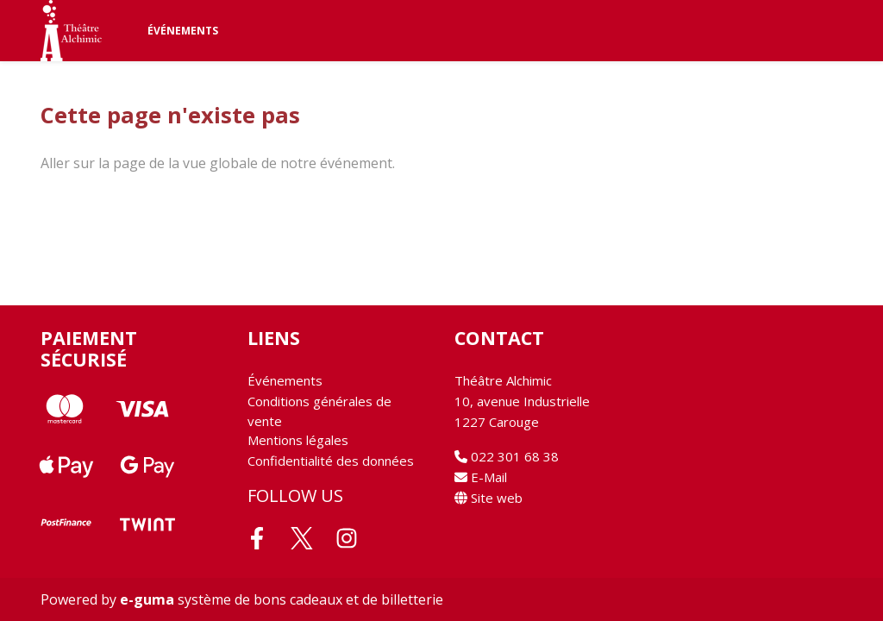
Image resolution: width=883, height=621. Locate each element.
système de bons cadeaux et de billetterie (281, 599)
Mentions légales (297, 439)
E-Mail (480, 477)
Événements (182, 30)
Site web (488, 497)
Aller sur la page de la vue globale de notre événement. (218, 163)
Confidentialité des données (330, 460)
